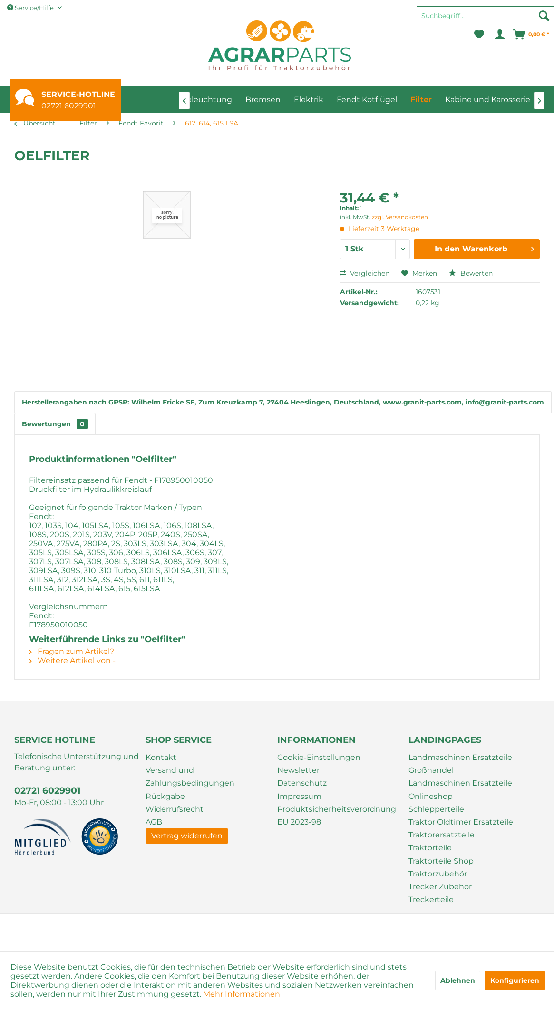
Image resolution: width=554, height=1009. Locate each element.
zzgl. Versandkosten (400, 217)
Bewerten (471, 273)
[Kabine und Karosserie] (487, 99)
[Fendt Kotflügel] (367, 99)
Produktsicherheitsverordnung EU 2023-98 (336, 815)
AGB (154, 821)
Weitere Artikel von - (72, 660)
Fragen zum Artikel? (71, 651)
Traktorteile (430, 847)
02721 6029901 (68, 105)
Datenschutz (302, 783)
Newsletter (298, 770)
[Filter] (421, 99)
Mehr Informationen (241, 994)
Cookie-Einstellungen (318, 757)
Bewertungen (55, 424)
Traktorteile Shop (441, 860)
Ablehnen (457, 980)
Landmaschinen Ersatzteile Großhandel (460, 764)
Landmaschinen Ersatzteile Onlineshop (460, 789)
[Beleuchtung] (207, 99)
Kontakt (161, 757)
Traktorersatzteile (441, 834)
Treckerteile (431, 899)
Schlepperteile (436, 809)
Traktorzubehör (437, 873)
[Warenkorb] (531, 34)
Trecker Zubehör (440, 886)
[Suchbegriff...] (485, 15)
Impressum (299, 796)
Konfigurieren (514, 980)
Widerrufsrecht (175, 809)
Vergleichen (364, 273)
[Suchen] (544, 15)
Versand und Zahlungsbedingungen (190, 777)
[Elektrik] (308, 99)
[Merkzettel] (479, 34)
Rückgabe (165, 796)
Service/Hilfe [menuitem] (31, 7)
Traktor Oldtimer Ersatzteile (460, 821)
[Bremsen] (263, 99)
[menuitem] (485, 20)
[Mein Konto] (499, 34)
